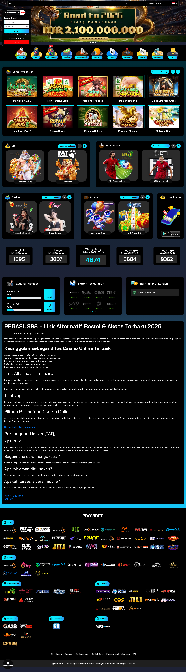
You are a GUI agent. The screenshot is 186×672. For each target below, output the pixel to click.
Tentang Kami (82, 654)
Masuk (16, 31)
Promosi (68, 654)
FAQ (134, 654)
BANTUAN (9, 499)
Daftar (16, 42)
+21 (51, 654)
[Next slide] (178, 72)
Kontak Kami (97, 654)
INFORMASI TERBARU (14, 496)
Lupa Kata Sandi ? (23, 35)
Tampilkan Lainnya (160, 72)
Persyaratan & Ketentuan (118, 654)
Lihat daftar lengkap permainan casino (21, 427)
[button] (29, 10)
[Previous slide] (173, 72)
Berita (59, 654)
